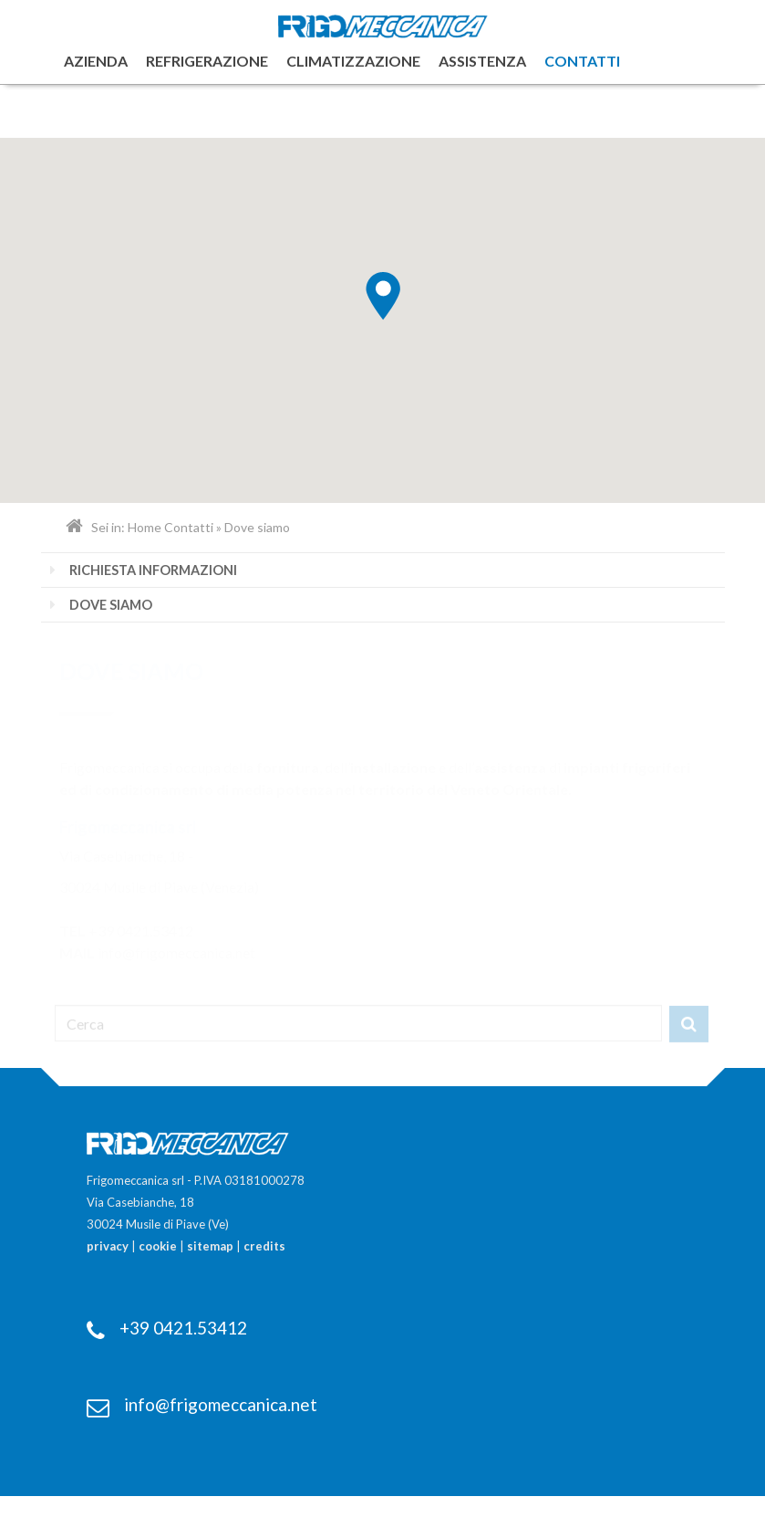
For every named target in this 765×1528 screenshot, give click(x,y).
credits (264, 1246)
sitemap (210, 1246)
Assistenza (482, 60)
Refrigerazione (207, 60)
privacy (108, 1246)
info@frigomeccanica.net (220, 1404)
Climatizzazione (353, 60)
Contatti (582, 60)
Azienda (96, 60)
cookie (158, 1246)
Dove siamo (110, 604)
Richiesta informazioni (153, 570)
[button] (383, 296)
